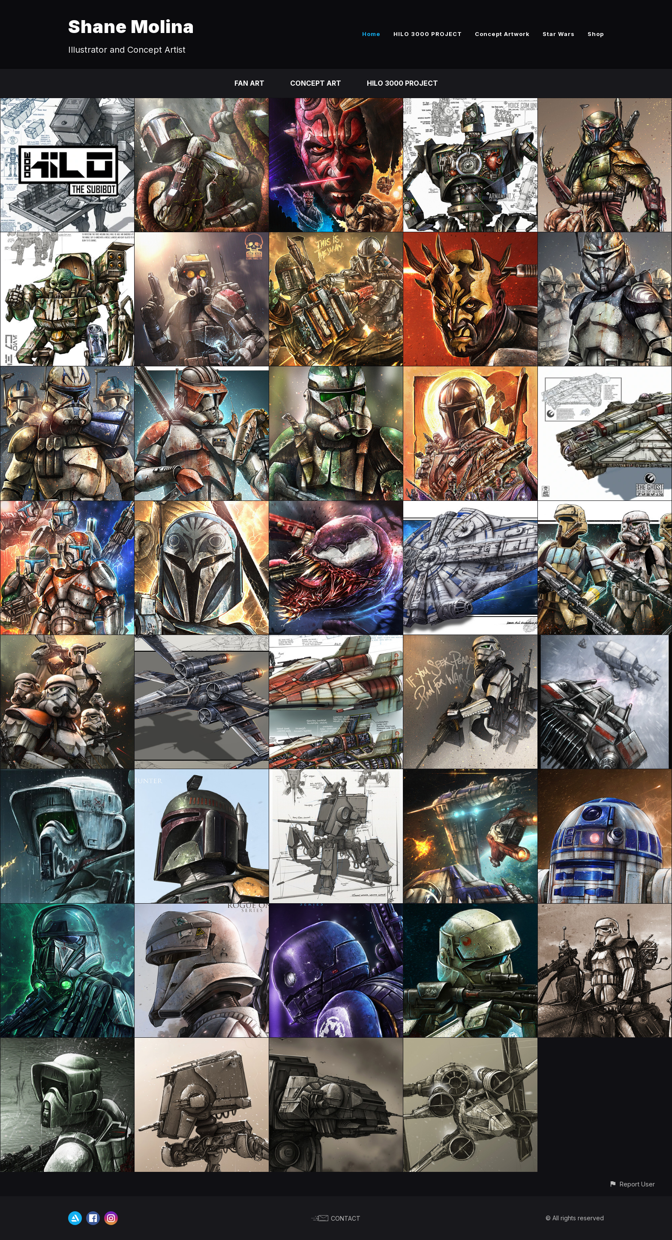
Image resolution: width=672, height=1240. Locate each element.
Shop (596, 33)
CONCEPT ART (315, 83)
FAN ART (249, 83)
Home (371, 33)
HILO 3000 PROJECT (427, 33)
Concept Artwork (502, 33)
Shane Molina (131, 26)
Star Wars (559, 33)
